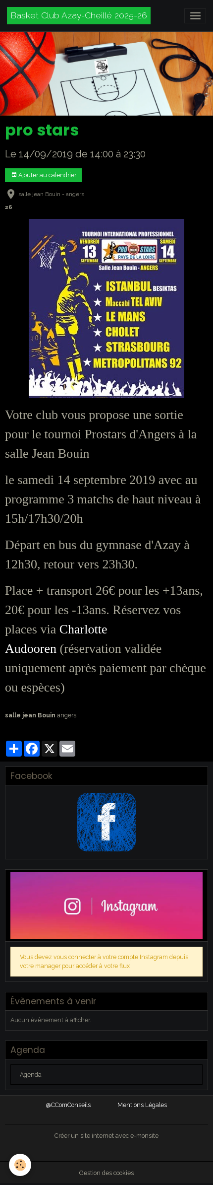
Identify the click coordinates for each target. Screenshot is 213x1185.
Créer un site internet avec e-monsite (106, 1135)
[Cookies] (20, 1165)
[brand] (79, 15)
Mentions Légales (142, 1105)
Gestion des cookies (106, 1173)
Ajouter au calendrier (43, 175)
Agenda (31, 1074)
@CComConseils (68, 1105)
